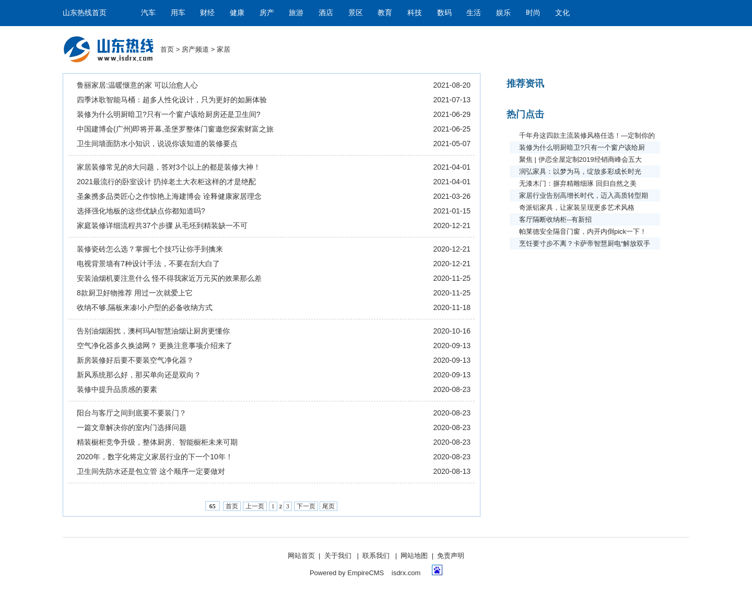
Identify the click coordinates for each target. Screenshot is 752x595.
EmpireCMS (365, 573)
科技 (414, 13)
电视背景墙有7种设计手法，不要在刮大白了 (148, 263)
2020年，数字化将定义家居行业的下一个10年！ (155, 457)
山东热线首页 (85, 13)
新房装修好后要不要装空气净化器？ (135, 360)
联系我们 (376, 556)
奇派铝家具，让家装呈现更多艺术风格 (576, 207)
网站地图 (414, 556)
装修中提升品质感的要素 (117, 389)
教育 (385, 13)
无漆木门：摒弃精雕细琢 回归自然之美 (578, 183)
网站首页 (301, 556)
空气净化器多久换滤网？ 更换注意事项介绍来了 (154, 345)
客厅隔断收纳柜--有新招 (555, 219)
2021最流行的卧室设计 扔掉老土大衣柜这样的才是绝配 (166, 181)
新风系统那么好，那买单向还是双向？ (139, 375)
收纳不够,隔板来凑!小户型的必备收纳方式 (145, 307)
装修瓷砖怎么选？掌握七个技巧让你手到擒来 (150, 249)
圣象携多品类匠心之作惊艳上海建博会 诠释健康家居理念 (169, 196)
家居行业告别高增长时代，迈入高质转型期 (583, 195)
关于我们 (337, 556)
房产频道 (195, 49)
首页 (167, 49)
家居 (223, 49)
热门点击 (525, 114)
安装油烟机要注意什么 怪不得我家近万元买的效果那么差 (169, 278)
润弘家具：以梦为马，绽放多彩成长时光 (580, 171)
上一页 (254, 506)
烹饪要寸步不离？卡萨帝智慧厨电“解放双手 (584, 243)
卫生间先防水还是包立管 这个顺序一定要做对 (151, 471)
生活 (473, 13)
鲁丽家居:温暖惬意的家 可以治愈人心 (137, 85)
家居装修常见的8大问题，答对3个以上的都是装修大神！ (169, 167)
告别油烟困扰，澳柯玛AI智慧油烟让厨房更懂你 (153, 331)
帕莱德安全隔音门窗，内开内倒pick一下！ (583, 231)
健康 (237, 13)
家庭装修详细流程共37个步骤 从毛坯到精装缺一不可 (162, 225)
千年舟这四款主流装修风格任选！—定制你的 (587, 135)
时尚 (533, 13)
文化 (562, 13)
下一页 (306, 506)
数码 (444, 13)
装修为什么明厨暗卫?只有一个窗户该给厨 (582, 147)
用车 (178, 13)
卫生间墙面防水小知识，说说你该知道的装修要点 (157, 143)
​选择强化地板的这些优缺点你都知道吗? (141, 211)
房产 (267, 13)
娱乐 (503, 13)
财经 (207, 13)
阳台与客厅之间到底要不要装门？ (131, 413)
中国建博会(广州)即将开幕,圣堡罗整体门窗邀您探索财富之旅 (175, 129)
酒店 (326, 13)
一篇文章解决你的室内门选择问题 (131, 427)
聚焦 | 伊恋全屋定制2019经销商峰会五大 (580, 159)
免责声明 (450, 556)
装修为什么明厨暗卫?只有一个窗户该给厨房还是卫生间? (169, 114)
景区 (355, 13)
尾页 (328, 506)
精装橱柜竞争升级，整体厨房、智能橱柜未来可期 (157, 442)
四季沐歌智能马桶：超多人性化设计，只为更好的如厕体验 (172, 100)
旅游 (296, 13)
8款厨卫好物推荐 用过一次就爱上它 (135, 293)
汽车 (148, 13)
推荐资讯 (525, 83)
